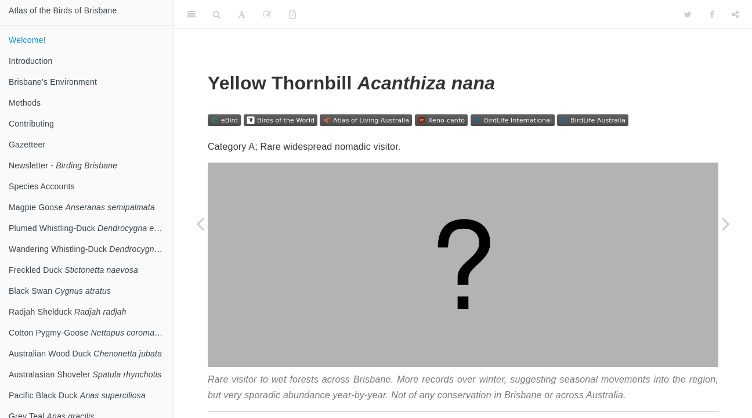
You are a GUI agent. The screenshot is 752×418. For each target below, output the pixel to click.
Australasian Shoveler (85, 374)
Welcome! (27, 40)
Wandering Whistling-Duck (91, 249)
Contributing (31, 123)
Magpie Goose (82, 207)
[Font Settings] (241, 14)
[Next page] (726, 223)
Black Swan (60, 291)
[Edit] (267, 14)
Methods (25, 102)
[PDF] (292, 14)
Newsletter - (63, 165)
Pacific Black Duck (77, 395)
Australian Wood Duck (85, 353)
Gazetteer (27, 144)
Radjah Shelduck (67, 311)
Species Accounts (42, 186)
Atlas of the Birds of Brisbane (63, 10)
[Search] (216, 14)
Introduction (31, 61)
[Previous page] (200, 223)
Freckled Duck (73, 270)
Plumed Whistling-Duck (90, 228)
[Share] (735, 14)
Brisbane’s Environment (53, 82)
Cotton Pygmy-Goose (91, 332)
